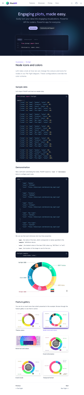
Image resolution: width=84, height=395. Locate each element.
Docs (57, 3)
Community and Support (47, 28)
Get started (33, 28)
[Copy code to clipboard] (66, 96)
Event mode (19, 378)
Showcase (41, 3)
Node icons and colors (50, 330)
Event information (48, 354)
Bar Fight (64, 388)
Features (32, 3)
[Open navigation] (3, 3)
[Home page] (11, 3)
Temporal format (48, 378)
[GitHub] (76, 3)
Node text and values (22, 348)
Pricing (50, 3)
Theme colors (20, 330)
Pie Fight (19, 388)
